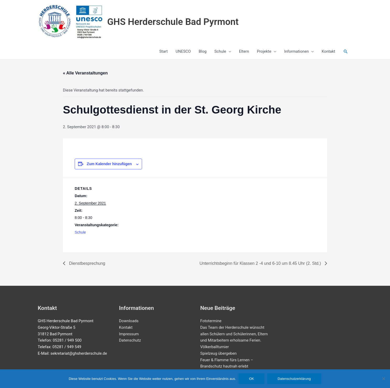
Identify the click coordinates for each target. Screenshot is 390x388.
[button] (345, 51)
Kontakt (126, 327)
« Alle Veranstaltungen (85, 73)
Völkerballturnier (214, 346)
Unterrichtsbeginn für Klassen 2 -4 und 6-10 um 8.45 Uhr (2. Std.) (260, 263)
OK (251, 379)
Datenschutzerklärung (294, 379)
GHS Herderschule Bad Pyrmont (173, 22)
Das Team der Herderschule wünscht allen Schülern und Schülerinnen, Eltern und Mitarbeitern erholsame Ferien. (234, 334)
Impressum (129, 334)
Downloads (129, 321)
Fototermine (210, 321)
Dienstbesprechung (86, 263)
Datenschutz (130, 340)
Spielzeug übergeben (218, 353)
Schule (80, 232)
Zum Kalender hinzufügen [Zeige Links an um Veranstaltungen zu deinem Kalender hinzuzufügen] (109, 164)
